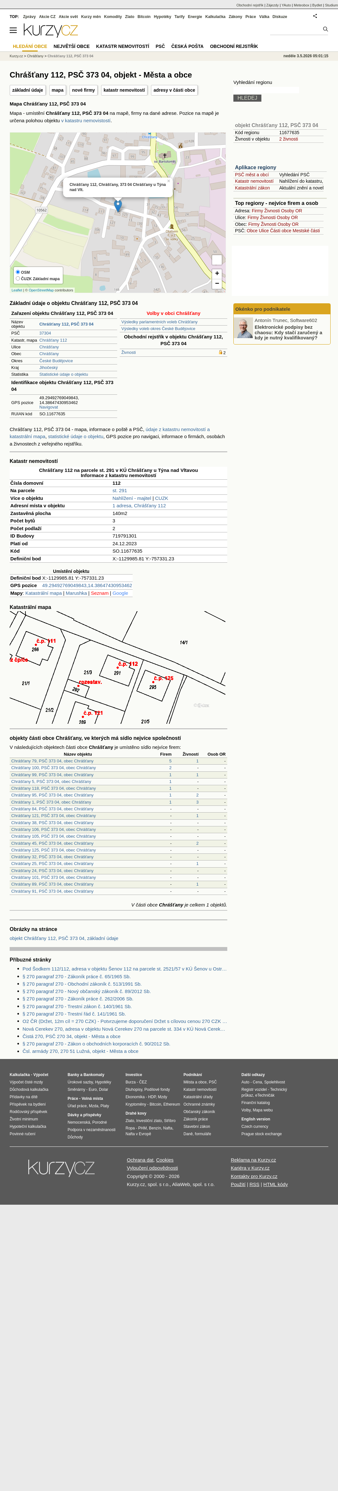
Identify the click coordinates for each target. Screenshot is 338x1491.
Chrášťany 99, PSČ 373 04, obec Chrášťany (52, 774)
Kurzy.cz (16, 56)
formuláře (203, 1134)
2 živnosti (288, 139)
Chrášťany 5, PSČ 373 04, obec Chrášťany (51, 781)
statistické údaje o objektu (75, 436)
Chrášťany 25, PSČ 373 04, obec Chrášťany (52, 863)
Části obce (280, 230)
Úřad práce (77, 1106)
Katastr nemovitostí (254, 181)
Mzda (93, 1106)
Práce (251, 16)
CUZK (161, 498)
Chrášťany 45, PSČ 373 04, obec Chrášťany (52, 843)
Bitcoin (144, 16)
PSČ (160, 46)
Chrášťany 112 (53, 340)
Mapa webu (263, 1110)
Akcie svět (68, 16)
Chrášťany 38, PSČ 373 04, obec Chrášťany (52, 822)
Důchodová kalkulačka (29, 1089)
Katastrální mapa (43, 593)
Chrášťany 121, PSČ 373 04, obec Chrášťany (53, 815)
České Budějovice (56, 360)
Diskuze (280, 16)
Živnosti (128, 352)
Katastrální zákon (252, 187)
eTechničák (265, 1095)
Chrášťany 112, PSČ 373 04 (70, 56)
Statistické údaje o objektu (63, 374)
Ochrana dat (140, 1160)
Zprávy (29, 16)
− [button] (217, 284)
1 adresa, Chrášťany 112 (139, 505)
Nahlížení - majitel (132, 498)
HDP (152, 1097)
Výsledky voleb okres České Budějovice (158, 328)
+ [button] (217, 274)
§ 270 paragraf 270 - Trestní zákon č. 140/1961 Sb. (77, 1006)
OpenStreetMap (41, 290)
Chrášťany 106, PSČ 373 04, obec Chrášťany (53, 829)
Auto (245, 1082)
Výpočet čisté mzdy (26, 1082)
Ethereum (171, 1104)
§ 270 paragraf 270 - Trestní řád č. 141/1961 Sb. (74, 1014)
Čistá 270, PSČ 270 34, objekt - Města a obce (71, 1036)
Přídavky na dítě (24, 1097)
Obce (252, 230)
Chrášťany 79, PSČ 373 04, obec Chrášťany (52, 761)
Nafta (168, 1128)
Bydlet (317, 5)
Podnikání (192, 1074)
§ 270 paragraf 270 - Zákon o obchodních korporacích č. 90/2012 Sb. (96, 1043)
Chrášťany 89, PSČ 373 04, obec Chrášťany (52, 884)
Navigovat (48, 407)
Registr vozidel (254, 1089)
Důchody (75, 1137)
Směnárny (76, 1089)
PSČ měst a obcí (252, 174)
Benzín (155, 1128)
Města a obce (195, 1082)
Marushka (76, 593)
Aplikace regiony (255, 167)
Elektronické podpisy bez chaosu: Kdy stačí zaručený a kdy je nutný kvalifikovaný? (288, 332)
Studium (331, 5)
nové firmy (83, 90)
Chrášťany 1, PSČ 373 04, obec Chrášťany (51, 802)
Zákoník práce (195, 1119)
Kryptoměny (136, 1104)
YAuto (286, 5)
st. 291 (120, 490)
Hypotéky (162, 16)
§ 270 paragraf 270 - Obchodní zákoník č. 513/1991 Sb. (82, 984)
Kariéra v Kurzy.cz (250, 1168)
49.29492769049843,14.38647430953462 (87, 585)
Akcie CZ (47, 16)
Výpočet (40, 1074)
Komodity (113, 16)
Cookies (165, 1160)
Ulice (264, 230)
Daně (188, 1134)
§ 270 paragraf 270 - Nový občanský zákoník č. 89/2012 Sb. (87, 991)
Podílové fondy (157, 1089)
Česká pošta (187, 46)
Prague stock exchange (261, 1134)
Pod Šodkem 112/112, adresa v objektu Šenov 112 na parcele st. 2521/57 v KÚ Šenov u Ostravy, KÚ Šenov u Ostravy (125, 968)
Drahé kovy (136, 1113)
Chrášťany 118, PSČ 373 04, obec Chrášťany (53, 788)
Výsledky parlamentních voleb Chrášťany (159, 321)
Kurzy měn (91, 16)
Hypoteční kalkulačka (28, 1126)
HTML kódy (275, 1184)
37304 (45, 333)
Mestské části (306, 230)
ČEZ (143, 1082)
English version (255, 1119)
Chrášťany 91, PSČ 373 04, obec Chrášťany (52, 891)
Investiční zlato (149, 1120)
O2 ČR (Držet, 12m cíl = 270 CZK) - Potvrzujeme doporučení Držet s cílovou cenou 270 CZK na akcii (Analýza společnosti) (125, 1021)
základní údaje (27, 90)
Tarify (179, 16)
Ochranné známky (199, 1104)
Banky (73, 1074)
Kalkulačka (215, 16)
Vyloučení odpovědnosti (152, 1168)
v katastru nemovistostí (85, 120)
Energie (195, 16)
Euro (93, 1089)
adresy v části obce (174, 90)
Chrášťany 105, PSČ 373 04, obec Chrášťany (53, 836)
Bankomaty (93, 1074)
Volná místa (92, 1098)
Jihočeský (48, 367)
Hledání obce (30, 46)
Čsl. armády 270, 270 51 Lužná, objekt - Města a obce (80, 1051)
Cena (257, 1082)
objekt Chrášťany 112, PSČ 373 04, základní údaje (64, 938)
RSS (254, 1184)
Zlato (130, 16)
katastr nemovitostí (124, 90)
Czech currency (254, 1126)
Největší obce (72, 46)
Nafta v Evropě (138, 1134)
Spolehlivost (274, 1082)
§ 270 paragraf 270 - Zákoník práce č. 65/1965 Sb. (77, 976)
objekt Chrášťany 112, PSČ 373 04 (276, 125)
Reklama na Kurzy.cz (253, 1160)
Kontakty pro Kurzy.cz (254, 1176)
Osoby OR (291, 210)
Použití (238, 1184)
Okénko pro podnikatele (262, 309)
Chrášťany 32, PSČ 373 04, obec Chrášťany (52, 856)
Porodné (99, 1122)
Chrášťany (49, 347)
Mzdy (162, 1097)
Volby (245, 1110)
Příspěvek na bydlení (28, 1104)
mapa (58, 90)
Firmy (257, 210)
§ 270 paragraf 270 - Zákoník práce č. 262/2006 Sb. (78, 998)
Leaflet (17, 290)
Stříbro (169, 1120)
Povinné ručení (22, 1134)
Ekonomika (135, 1097)
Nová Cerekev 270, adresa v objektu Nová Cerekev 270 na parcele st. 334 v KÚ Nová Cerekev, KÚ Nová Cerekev (125, 1029)
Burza (131, 1082)
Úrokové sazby (80, 1082)
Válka (264, 16)
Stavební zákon (196, 1126)
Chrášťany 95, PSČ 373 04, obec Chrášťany (52, 795)
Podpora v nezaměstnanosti (92, 1129)
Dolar (103, 1089)
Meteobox (301, 5)
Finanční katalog (255, 1102)
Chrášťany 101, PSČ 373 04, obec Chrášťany (53, 877)
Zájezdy (272, 5)
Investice (134, 1074)
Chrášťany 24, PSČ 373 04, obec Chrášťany (52, 870)
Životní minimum (24, 1119)
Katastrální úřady (198, 1097)
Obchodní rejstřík (250, 5)
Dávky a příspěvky (84, 1115)
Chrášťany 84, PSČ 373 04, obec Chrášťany (52, 808)
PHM (142, 1128)
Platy (104, 1106)
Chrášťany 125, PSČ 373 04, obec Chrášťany (53, 850)
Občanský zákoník (199, 1111)
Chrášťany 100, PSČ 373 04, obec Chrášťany (53, 767)
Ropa (130, 1128)
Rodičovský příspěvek (28, 1111)
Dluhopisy (134, 1089)
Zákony (235, 16)
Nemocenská (79, 1122)
